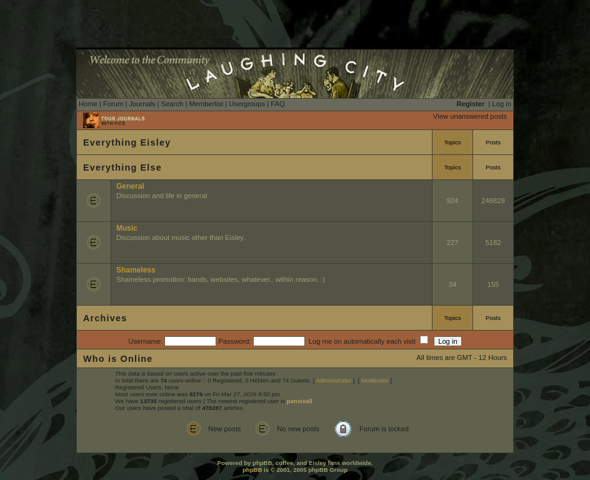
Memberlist (206, 104)
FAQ (277, 104)
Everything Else (122, 167)
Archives (105, 318)
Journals (142, 104)
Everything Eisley (127, 143)
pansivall (299, 401)
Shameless (136, 270)
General (130, 186)
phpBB (252, 469)
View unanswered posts (470, 116)
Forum (113, 104)
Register (471, 104)
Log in (501, 104)
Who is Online (118, 359)
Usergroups (247, 104)
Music (127, 228)
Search (172, 104)
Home (88, 104)
